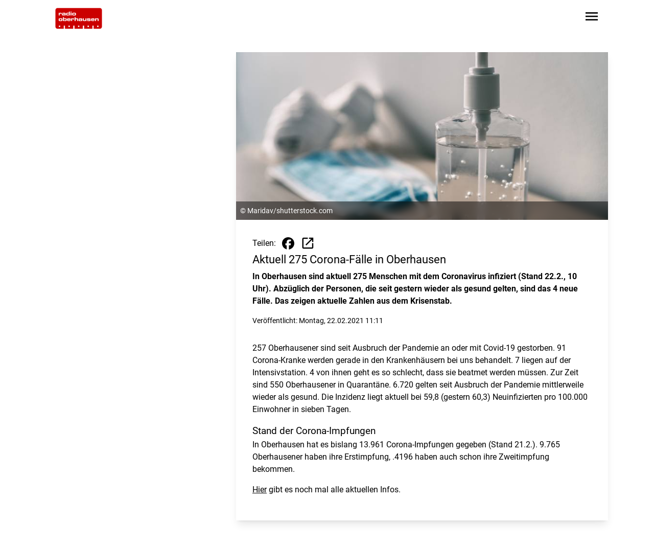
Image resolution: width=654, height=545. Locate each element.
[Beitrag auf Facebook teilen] (288, 243)
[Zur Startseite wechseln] (78, 18)
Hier (259, 489)
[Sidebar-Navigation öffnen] (591, 18)
